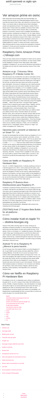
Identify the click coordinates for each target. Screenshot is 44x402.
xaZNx (8, 312)
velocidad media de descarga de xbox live (17, 298)
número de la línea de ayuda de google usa (18, 301)
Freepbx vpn (5, 340)
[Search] (22, 4)
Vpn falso (4, 366)
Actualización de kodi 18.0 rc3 (10, 353)
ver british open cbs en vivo (13, 309)
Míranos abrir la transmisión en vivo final (13, 363)
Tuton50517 (24, 397)
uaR (7, 316)
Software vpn (5, 327)
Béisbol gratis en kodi (8, 334)
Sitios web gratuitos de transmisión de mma (14, 357)
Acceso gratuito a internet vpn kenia (12, 370)
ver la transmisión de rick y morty (15, 303)
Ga (7, 320)
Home (23, 393)
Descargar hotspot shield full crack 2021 (13, 344)
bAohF (8, 296)
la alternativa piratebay (12, 305)
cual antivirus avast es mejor (14, 307)
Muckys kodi (5, 350)
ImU (7, 314)
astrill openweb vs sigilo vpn (21, 1)
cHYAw (8, 318)
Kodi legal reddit (6, 331)
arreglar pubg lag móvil (12, 300)
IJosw (7, 311)
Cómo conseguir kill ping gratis (10, 373)
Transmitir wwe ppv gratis (9, 337)
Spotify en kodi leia (7, 347)
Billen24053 (24, 395)
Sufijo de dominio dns (8, 360)
